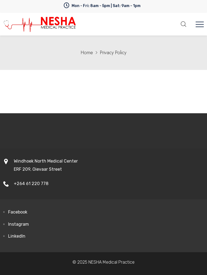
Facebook (17, 212)
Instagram (18, 224)
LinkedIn (16, 236)
